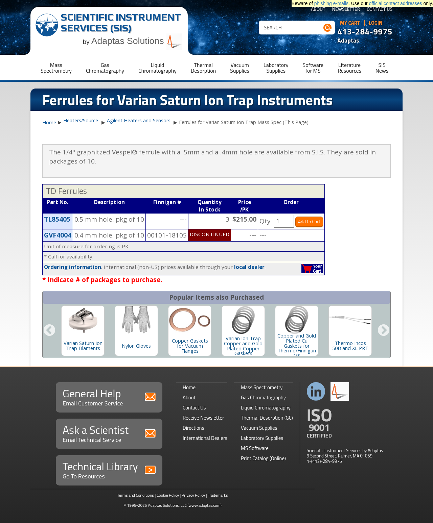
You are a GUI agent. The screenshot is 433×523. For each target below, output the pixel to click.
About (318, 10)
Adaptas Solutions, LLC (167, 505)
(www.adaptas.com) (204, 505)
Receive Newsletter (203, 418)
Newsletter (346, 10)
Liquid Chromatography (266, 408)
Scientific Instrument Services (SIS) (121, 22)
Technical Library (109, 469)
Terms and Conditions (135, 495)
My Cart (350, 23)
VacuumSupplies (239, 68)
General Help (109, 396)
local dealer (249, 267)
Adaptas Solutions (137, 41)
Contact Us (379, 10)
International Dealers (205, 438)
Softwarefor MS (313, 68)
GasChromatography (105, 68)
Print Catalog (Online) (263, 458)
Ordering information (72, 267)
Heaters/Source (80, 120)
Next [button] (383, 331)
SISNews (381, 68)
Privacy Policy (193, 495)
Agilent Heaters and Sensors (138, 120)
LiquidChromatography (157, 68)
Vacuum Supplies (259, 428)
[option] (83, 330)
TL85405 (57, 219)
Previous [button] (49, 331)
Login (376, 23)
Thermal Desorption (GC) (267, 418)
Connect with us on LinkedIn (316, 391)
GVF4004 (57, 235)
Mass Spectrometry (262, 387)
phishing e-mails (331, 3)
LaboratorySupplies (276, 68)
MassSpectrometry (56, 68)
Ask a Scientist (109, 433)
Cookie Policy (168, 495)
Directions (193, 428)
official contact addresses (395, 3)
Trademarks (218, 495)
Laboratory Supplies (262, 438)
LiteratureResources (349, 68)
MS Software (255, 448)
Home (49, 123)
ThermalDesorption (203, 68)
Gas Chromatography (263, 397)
